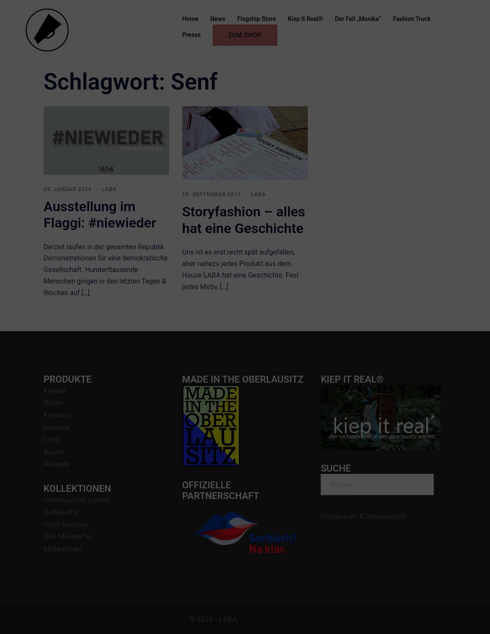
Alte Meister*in (68, 536)
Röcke (54, 402)
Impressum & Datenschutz (363, 516)
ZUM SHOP (245, 35)
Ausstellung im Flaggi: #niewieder (100, 214)
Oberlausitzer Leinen (77, 500)
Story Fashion (66, 524)
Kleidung (58, 415)
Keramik (57, 427)
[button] (472, 12)
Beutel (54, 452)
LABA (109, 189)
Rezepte (57, 464)
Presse (191, 34)
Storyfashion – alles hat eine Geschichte (243, 219)
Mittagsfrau (62, 548)
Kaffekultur (61, 512)
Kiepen (55, 390)
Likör (52, 439)
